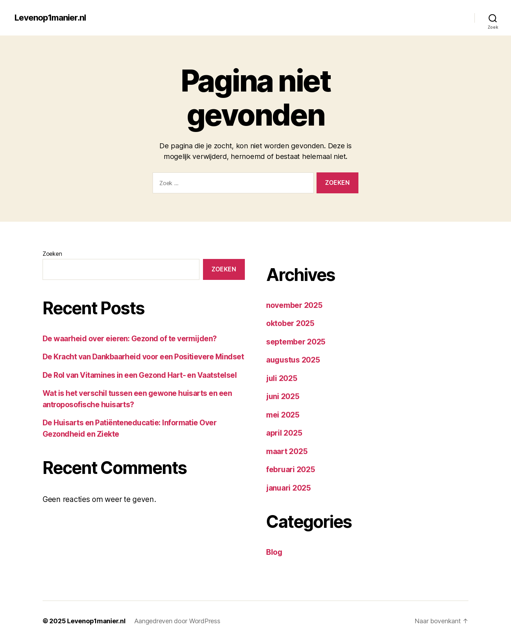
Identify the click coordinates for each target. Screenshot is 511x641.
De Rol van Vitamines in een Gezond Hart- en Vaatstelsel (140, 375)
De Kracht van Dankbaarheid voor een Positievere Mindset (143, 356)
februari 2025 (290, 469)
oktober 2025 (290, 323)
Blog (274, 552)
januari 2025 (288, 487)
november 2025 (294, 305)
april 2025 (284, 433)
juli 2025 (281, 378)
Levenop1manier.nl (50, 17)
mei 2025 (283, 414)
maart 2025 (286, 451)
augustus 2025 (293, 359)
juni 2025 (283, 396)
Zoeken (52, 253)
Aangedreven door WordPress (177, 621)
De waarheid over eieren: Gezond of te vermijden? (130, 338)
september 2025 (295, 341)
